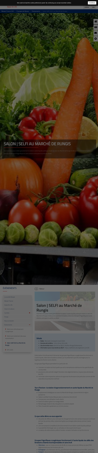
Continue (92, 3)
